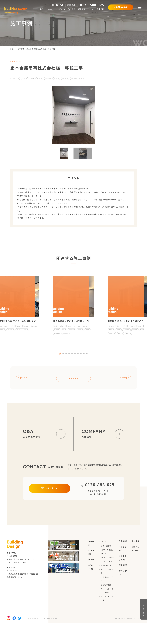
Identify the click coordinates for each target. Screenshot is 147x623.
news (91, 559)
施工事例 (21, 49)
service (103, 541)
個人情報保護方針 (51, 618)
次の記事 (124, 378)
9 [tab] (84, 353)
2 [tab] (63, 353)
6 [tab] (75, 353)
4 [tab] (69, 353)
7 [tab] (78, 353)
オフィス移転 (106, 546)
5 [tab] (72, 353)
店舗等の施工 (106, 585)
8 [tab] (81, 353)
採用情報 (123, 565)
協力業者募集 (33, 618)
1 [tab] (60, 354)
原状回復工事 (106, 565)
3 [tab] (66, 353)
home (13, 49)
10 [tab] (87, 353)
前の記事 (23, 378)
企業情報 (123, 541)
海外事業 (136, 541)
